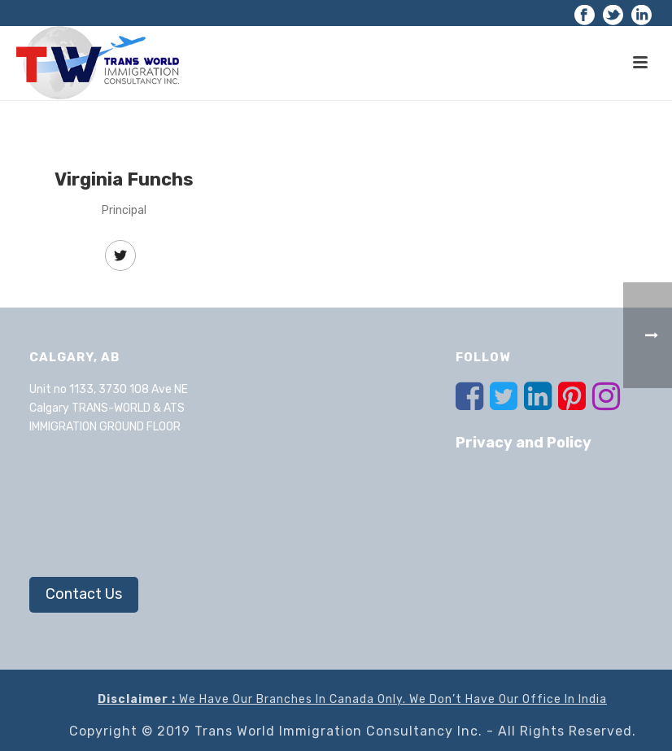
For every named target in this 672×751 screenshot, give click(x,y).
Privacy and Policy (523, 443)
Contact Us (84, 594)
